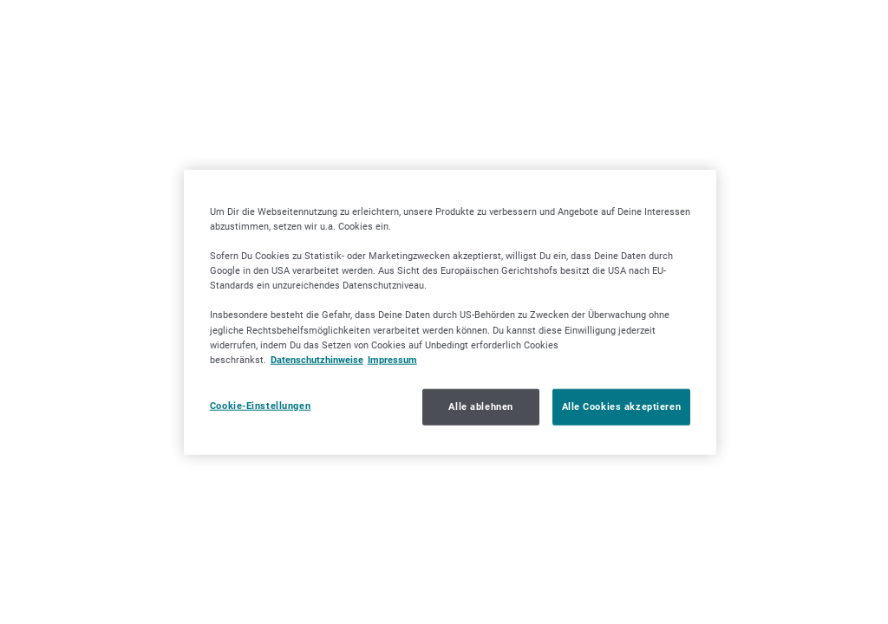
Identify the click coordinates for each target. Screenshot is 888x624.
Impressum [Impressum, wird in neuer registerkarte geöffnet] (392, 359)
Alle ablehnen (480, 406)
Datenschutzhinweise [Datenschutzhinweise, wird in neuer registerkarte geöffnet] (317, 359)
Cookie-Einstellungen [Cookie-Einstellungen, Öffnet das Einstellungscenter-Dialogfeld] (260, 405)
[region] (450, 312)
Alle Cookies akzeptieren (622, 406)
